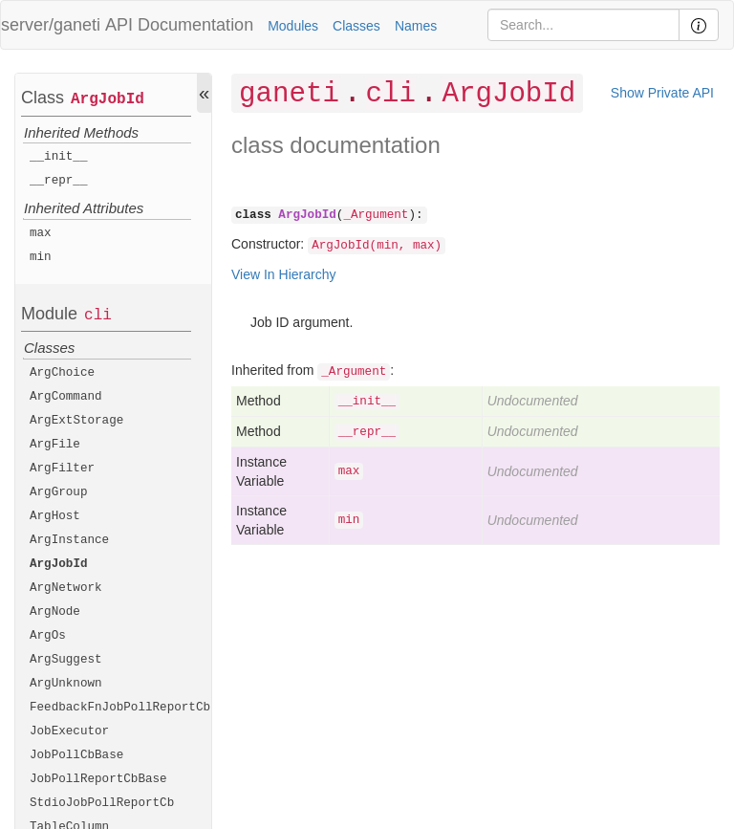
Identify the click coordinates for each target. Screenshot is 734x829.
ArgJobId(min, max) (377, 245)
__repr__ (58, 180)
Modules (293, 25)
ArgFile (55, 444)
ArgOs (48, 636)
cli (98, 315)
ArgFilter (62, 468)
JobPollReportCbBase (98, 779)
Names (416, 25)
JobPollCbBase (76, 755)
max (41, 233)
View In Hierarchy (283, 274)
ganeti (289, 94)
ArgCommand (66, 397)
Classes (356, 25)
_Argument (375, 215)
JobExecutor (69, 731)
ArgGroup (58, 492)
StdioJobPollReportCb (102, 803)
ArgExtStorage (76, 420)
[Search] (583, 25)
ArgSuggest (66, 659)
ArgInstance (69, 540)
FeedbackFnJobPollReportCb (120, 707)
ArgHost (55, 516)
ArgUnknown (66, 683)
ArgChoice (62, 373)
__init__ (58, 157)
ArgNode (55, 612)
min (41, 257)
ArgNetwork (66, 588)
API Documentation (179, 24)
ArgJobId (107, 99)
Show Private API (662, 92)
